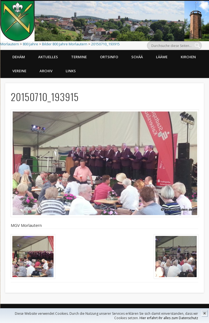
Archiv (46, 70)
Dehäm (18, 56)
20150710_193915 (105, 43)
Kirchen (188, 56)
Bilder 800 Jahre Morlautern (64, 43)
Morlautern (9, 43)
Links (71, 70)
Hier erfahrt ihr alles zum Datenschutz (169, 318)
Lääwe (162, 56)
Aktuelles (48, 56)
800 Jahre (30, 43)
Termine (79, 56)
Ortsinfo (109, 56)
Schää (137, 56)
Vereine (19, 70)
